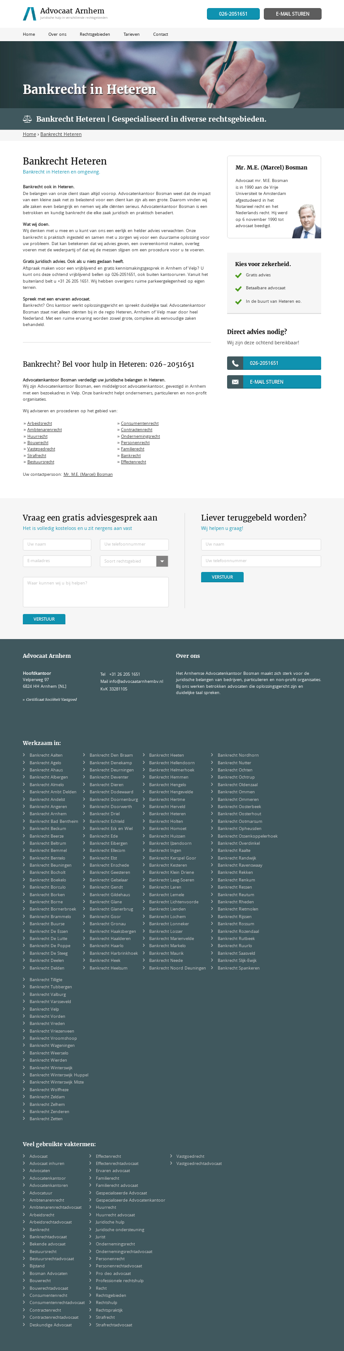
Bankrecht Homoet (167, 829)
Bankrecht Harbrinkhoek (114, 953)
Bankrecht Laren (165, 887)
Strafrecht (36, 456)
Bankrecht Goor (105, 917)
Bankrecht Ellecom (107, 851)
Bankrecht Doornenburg (114, 800)
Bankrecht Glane (106, 902)
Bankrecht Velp (44, 1009)
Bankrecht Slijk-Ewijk (237, 961)
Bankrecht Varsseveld (50, 1002)
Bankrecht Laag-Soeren (171, 880)
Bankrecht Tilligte (46, 980)
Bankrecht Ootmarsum (240, 822)
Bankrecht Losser (166, 932)
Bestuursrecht (40, 462)
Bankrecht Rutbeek (236, 939)
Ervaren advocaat (113, 1171)
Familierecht (132, 449)
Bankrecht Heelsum (109, 968)
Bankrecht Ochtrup (236, 777)
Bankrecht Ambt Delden (53, 792)
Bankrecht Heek (105, 961)
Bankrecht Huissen (167, 836)
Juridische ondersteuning (120, 1230)
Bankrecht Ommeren (238, 800)
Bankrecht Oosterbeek (239, 807)
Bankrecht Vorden (47, 1017)
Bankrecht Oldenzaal (238, 785)
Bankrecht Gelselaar (109, 880)
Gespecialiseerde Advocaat (121, 1193)
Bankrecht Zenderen (49, 1112)
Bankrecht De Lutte (48, 939)
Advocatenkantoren (49, 1186)
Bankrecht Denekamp (111, 763)
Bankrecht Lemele (166, 895)
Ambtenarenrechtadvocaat (56, 1207)
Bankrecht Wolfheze (49, 1090)
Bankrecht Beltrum (48, 843)
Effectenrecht (133, 462)
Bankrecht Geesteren (110, 873)
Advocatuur (41, 1193)
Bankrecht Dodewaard (111, 792)
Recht (101, 1288)
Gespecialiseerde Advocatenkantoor (130, 1200)
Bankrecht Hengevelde (171, 792)
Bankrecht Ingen (165, 851)
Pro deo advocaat (113, 1274)
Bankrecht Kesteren (168, 865)
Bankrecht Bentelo (47, 858)
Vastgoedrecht (41, 449)
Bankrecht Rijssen (235, 917)
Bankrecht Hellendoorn (172, 763)
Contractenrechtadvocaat (54, 1317)
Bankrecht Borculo (48, 887)
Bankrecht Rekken (235, 873)
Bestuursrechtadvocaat (52, 1259)
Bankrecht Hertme (167, 800)
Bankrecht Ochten (235, 770)
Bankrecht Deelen (47, 961)
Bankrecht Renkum (236, 880)
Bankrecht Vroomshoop (53, 1038)
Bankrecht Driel (105, 814)
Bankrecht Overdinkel (239, 843)
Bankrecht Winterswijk (51, 1068)
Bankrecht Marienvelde (171, 939)
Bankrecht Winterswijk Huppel (59, 1075)
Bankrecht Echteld (107, 822)
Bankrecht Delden (47, 968)
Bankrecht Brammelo (50, 917)
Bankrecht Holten (166, 822)
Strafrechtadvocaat (114, 1325)
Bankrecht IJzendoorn (170, 843)
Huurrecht (37, 436)
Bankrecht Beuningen (51, 865)
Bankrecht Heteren (167, 814)
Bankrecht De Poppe (50, 946)
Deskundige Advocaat (51, 1325)
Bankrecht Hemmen (169, 777)
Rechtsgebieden (111, 1296)
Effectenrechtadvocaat (117, 1164)
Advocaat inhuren (47, 1164)
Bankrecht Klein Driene (171, 873)
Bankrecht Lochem (167, 917)
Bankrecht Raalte (234, 851)
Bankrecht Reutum (236, 895)
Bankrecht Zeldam (47, 1097)
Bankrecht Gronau (108, 924)
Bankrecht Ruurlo (235, 946)
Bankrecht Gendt (106, 887)
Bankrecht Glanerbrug (111, 909)
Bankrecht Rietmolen (238, 909)
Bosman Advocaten (49, 1274)
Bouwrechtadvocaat (49, 1288)
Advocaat (38, 1156)
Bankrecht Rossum (236, 924)
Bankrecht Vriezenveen (52, 1031)
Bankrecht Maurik (166, 953)
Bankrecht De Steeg (49, 953)
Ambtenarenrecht (44, 430)
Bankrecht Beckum (48, 829)
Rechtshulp (106, 1303)
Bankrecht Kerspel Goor (172, 858)
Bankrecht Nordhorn (238, 755)
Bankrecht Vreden (47, 1024)
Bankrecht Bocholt (47, 873)
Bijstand (37, 1266)
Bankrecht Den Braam (111, 755)
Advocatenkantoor (48, 1178)
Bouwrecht (37, 443)
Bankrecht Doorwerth (111, 807)
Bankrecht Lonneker (169, 924)
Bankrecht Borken (47, 895)
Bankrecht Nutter (234, 763)
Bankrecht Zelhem (47, 1105)
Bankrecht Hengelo (167, 785)
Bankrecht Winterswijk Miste (57, 1082)
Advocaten (40, 1171)
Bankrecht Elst (103, 858)
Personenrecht (135, 443)
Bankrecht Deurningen (112, 770)
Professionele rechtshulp (120, 1281)
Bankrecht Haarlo (107, 946)
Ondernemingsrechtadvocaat (124, 1252)
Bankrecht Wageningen (52, 1046)
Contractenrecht (136, 430)
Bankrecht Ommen (236, 792)
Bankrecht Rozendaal (238, 932)
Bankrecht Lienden (167, 909)
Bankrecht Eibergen (109, 843)
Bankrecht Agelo (45, 763)
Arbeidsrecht (39, 424)
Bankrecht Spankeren (239, 968)
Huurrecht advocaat (115, 1215)
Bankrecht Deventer (109, 777)
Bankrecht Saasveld (236, 953)
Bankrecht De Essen (49, 932)
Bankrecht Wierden (48, 1060)
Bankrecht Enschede (109, 865)
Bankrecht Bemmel (48, 851)
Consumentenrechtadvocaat (57, 1303)
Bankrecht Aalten (46, 755)
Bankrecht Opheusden (240, 829)
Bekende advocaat (47, 1244)
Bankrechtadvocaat (48, 1237)
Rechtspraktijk (109, 1310)
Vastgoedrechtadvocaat (199, 1164)
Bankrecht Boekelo (48, 880)
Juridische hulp (110, 1222)
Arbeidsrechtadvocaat (51, 1222)
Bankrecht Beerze (47, 836)
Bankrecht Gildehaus (110, 895)
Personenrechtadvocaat (119, 1266)
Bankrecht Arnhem (48, 814)
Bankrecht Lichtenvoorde (173, 902)
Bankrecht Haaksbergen (113, 932)
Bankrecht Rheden (236, 902)
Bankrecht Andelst (47, 800)
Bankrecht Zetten (46, 1119)
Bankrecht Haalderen (110, 939)
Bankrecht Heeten (166, 755)
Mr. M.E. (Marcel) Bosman (88, 475)
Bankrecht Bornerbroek (53, 909)
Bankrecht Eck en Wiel (111, 829)
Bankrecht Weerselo (49, 1053)
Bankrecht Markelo (167, 946)
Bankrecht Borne (46, 902)
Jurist (100, 1237)
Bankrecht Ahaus (46, 770)
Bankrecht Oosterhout (239, 814)
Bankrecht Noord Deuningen (177, 968)
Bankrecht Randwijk (237, 858)
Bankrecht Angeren (48, 807)
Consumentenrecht (140, 424)
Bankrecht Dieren (107, 785)
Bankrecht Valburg (48, 995)
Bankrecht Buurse (47, 924)
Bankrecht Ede (104, 836)
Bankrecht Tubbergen (51, 987)
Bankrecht (131, 456)
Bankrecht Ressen (235, 887)
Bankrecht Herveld (167, 807)
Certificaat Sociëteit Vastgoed (51, 699)
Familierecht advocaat (117, 1186)
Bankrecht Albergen (49, 777)
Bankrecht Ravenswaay (240, 865)
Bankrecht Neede (166, 961)
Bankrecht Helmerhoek (171, 770)
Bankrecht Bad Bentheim (54, 822)
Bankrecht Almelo (47, 785)
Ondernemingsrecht (140, 436)
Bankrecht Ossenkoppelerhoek (248, 836)
